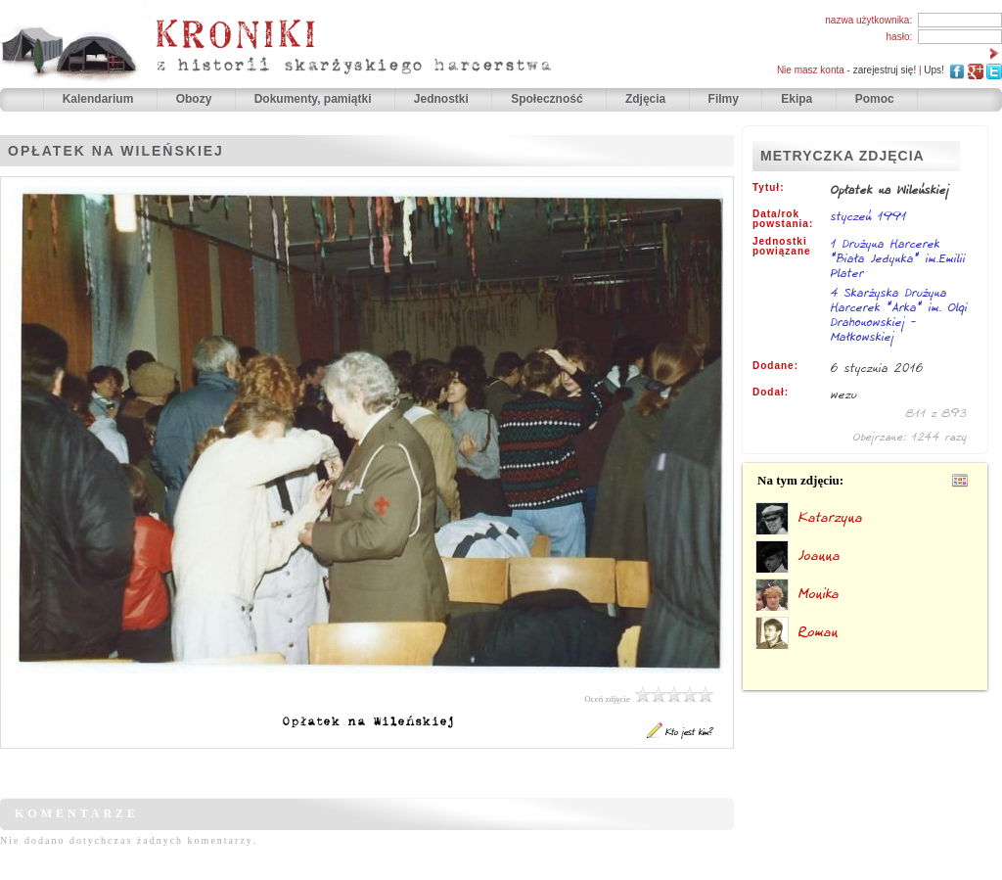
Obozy (195, 99)
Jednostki (443, 99)
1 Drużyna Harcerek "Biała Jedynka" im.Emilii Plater (898, 259)
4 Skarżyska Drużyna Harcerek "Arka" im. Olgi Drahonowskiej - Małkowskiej (899, 316)
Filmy (723, 99)
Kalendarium (100, 99)
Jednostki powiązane (781, 246)
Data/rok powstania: (782, 219)
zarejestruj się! (884, 70)
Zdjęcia (647, 99)
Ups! (934, 70)
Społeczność (548, 99)
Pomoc (874, 99)
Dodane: (775, 366)
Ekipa (796, 99)
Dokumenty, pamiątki (314, 99)
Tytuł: (768, 188)
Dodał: (770, 392)
